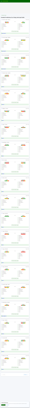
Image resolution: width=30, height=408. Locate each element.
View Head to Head (15, 31)
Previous (25, 374)
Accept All (3, 405)
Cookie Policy (6, 406)
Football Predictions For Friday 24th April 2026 (12, 17)
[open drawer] (1, 1)
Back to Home (4, 15)
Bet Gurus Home (5, 1)
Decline (7, 405)
